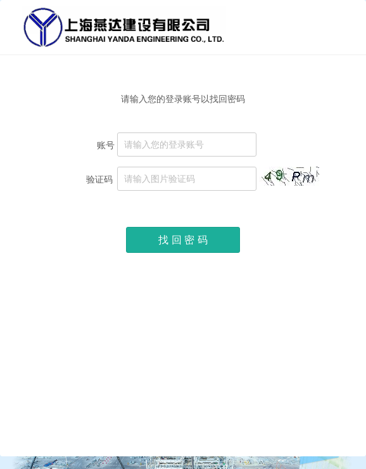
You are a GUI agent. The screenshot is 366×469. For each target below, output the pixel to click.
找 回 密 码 (182, 239)
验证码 (100, 179)
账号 (106, 144)
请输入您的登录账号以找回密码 (183, 99)
